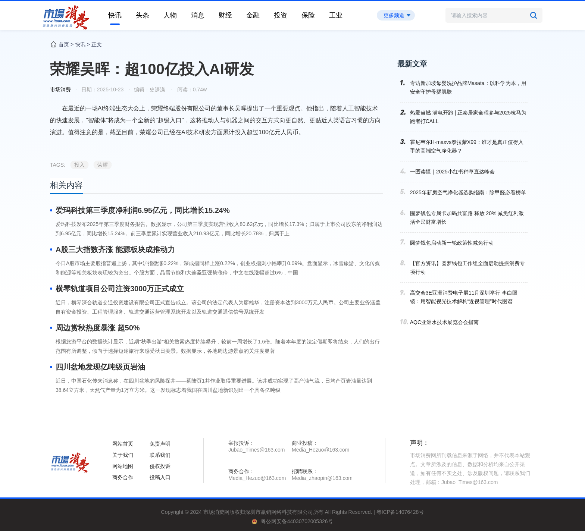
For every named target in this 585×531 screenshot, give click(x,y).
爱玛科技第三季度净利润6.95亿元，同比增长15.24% (143, 210)
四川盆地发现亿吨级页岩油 (100, 367)
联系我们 (160, 455)
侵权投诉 (160, 466)
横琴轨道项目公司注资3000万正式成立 (120, 289)
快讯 (115, 15)
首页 (64, 44)
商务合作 (122, 477)
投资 (280, 15)
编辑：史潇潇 (149, 89)
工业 (335, 15)
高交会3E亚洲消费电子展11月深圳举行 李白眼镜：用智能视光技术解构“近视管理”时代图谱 (464, 297)
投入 (79, 165)
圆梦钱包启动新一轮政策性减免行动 (452, 243)
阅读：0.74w (191, 89)
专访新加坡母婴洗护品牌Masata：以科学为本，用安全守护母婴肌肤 (468, 87)
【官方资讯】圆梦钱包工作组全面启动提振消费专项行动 (467, 267)
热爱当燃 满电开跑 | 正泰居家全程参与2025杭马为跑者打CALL (468, 117)
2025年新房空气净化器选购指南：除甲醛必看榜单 (468, 192)
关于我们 (122, 455)
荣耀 (102, 165)
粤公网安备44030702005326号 (297, 521)
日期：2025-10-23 (102, 89)
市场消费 (60, 89)
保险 (308, 15)
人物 (170, 15)
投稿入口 (160, 477)
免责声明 (160, 444)
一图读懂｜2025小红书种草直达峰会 (452, 172)
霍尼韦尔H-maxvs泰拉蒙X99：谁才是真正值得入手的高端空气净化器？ (466, 146)
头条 (142, 15)
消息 (197, 15)
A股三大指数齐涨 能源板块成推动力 (115, 249)
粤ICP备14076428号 (400, 512)
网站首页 (122, 444)
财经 (225, 15)
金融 (253, 15)
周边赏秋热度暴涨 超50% (98, 328)
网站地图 (122, 466)
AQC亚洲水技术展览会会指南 (444, 322)
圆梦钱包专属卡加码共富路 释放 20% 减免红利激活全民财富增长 (467, 217)
